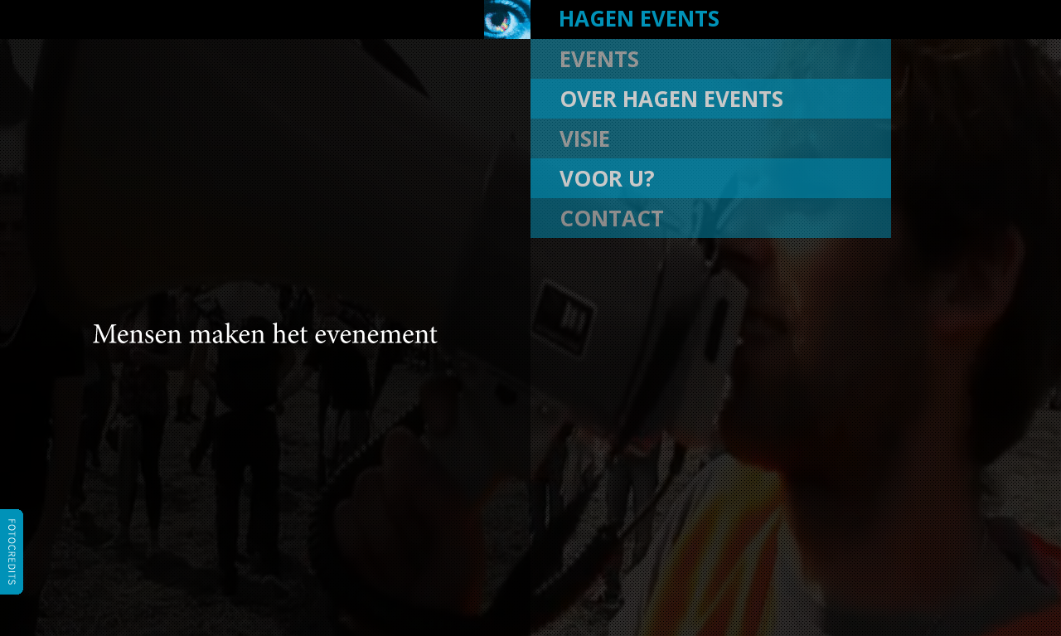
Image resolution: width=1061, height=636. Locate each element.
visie (585, 138)
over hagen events (671, 99)
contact (612, 218)
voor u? (607, 178)
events (599, 59)
